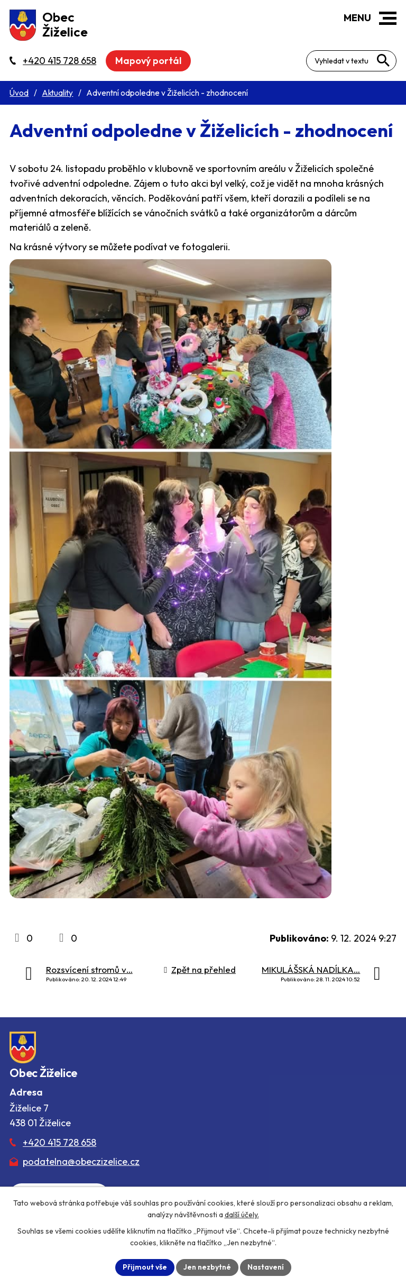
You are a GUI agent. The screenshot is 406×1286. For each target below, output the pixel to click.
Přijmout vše (145, 1267)
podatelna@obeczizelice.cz (81, 1161)
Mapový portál (148, 60)
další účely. (242, 1214)
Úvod (19, 93)
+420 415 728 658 (59, 1142)
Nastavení (265, 1267)
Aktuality (57, 93)
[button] (387, 18)
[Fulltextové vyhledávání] (351, 60)
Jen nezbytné (207, 1267)
